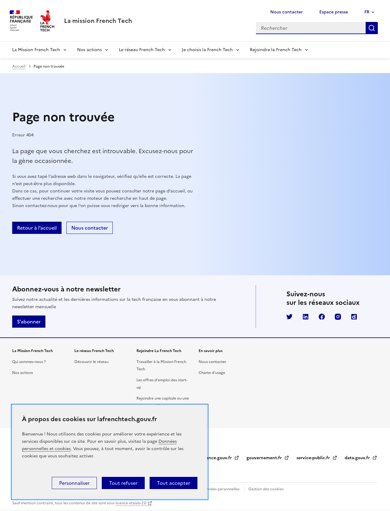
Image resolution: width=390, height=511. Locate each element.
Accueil (18, 66)
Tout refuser (123, 483)
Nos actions (89, 50)
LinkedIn (306, 317)
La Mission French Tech (36, 50)
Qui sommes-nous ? (29, 362)
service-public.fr (316, 458)
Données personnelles (220, 489)
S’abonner (29, 321)
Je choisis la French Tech (207, 50)
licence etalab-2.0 (130, 503)
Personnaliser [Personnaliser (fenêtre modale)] (74, 483)
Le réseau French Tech (142, 50)
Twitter (289, 317)
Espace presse (333, 12)
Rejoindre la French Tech (276, 50)
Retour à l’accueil (37, 227)
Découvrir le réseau (91, 362)
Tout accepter (173, 483)
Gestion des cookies (266, 489)
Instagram (338, 317)
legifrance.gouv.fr (217, 458)
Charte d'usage (212, 372)
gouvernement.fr (267, 458)
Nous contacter (286, 12)
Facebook (322, 317)
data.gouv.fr (361, 458)
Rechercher (372, 28)
